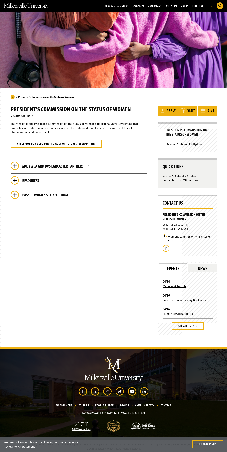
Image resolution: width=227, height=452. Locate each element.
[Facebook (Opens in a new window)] (83, 391)
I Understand (207, 444)
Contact (166, 405)
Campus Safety (144, 405)
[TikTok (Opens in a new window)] (120, 391)
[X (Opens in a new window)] (95, 391)
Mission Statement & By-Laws (185, 144)
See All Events (187, 325)
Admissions (155, 6)
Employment (64, 405)
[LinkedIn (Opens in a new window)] (144, 391)
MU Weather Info (81, 429)
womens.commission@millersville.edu (189, 237)
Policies (83, 405)
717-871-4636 (137, 412)
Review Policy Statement (19, 446)
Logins (124, 405)
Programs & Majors (116, 6)
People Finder (104, 405)
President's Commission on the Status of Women (186, 132)
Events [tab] (173, 268)
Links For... (202, 6)
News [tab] (203, 268)
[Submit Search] (220, 5)
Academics (138, 6)
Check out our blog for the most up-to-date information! (56, 144)
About (184, 6)
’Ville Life (171, 6)
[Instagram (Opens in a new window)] (107, 391)
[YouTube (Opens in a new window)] (132, 391)
